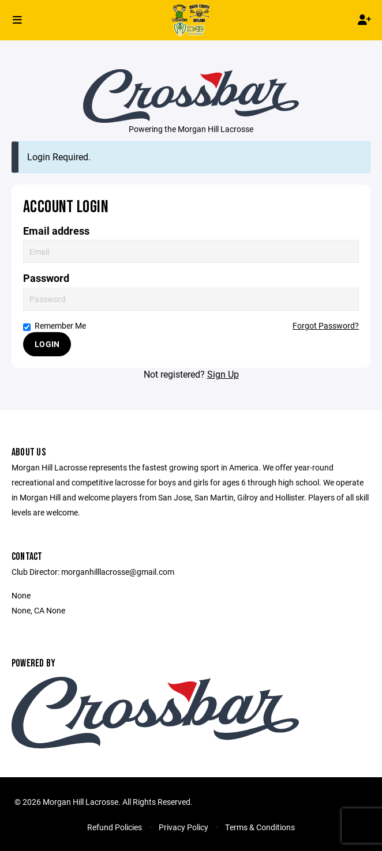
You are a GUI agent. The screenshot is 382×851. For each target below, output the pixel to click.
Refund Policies (114, 827)
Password (46, 278)
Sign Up (223, 374)
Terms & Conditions (260, 827)
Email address (56, 231)
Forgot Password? (326, 325)
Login (47, 343)
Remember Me (54, 325)
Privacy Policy (183, 827)
